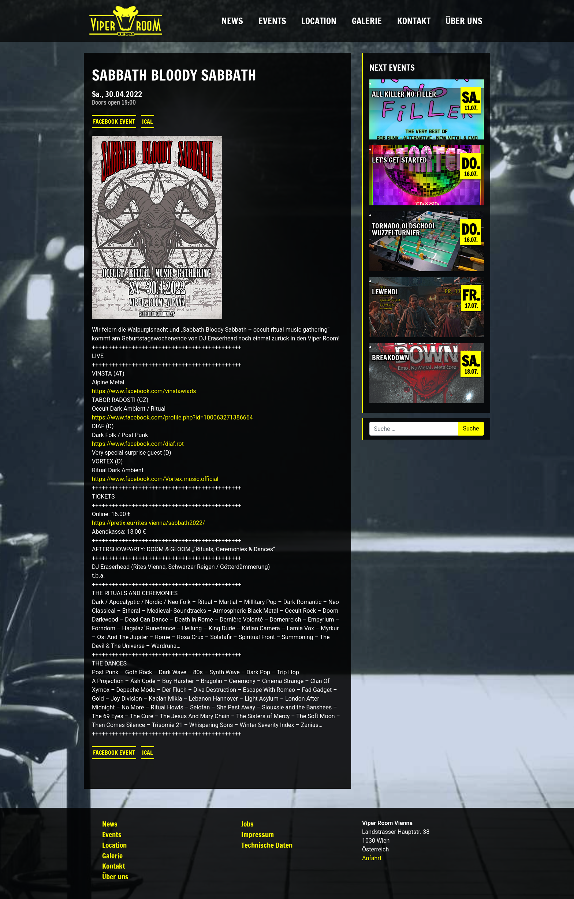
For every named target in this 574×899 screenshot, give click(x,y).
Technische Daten (266, 845)
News (232, 21)
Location (318, 21)
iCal (147, 121)
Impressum (257, 834)
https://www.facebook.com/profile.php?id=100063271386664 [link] (172, 417)
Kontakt (413, 21)
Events (272, 21)
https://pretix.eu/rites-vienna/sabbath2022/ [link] (148, 522)
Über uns (464, 21)
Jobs (247, 824)
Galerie (367, 21)
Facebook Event (114, 121)
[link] (144, 391)
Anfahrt (371, 858)
